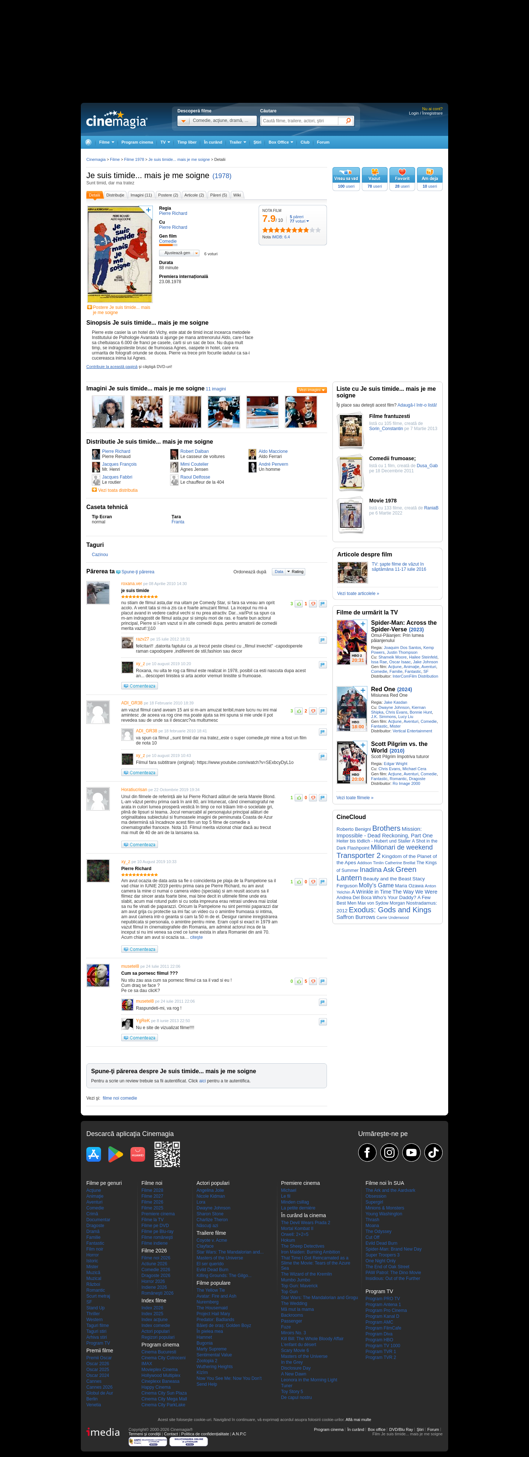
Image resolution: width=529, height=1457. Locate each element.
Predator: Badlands (215, 1319)
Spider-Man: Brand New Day (394, 1249)
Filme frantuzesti (389, 416)
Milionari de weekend (402, 847)
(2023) (416, 629)
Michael (288, 1190)
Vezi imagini (310, 389)
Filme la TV (152, 1219)
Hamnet (204, 1337)
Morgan (397, 903)
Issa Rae (379, 662)
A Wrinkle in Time (371, 892)
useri (346, 186)
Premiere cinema (158, 1213)
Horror (92, 1255)
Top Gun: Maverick (299, 1285)
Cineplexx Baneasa (160, 1381)
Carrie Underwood (393, 917)
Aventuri (428, 666)
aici (202, 1080)
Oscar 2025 (97, 1369)
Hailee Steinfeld (423, 657)
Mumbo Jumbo (295, 1280)
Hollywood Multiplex (160, 1375)
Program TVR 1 (381, 1351)
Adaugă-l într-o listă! (417, 405)
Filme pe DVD (155, 1225)
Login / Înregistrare (426, 113)
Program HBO (379, 1339)
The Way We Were (414, 892)
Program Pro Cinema (386, 1310)
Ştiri (257, 142)
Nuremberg (208, 1302)
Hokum (288, 1240)
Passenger (291, 1321)
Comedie (379, 671)
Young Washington (384, 1213)
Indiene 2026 (154, 1287)
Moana (372, 1225)
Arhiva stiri (96, 1337)
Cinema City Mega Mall (164, 1399)
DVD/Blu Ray (401, 1429)
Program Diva (379, 1334)
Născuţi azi (207, 1225)
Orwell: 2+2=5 (295, 1234)
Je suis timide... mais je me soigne (147, 175)
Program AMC (379, 1322)
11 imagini (216, 389)
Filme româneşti (157, 1237)
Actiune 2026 (154, 1263)
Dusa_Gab (427, 465)
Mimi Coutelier (194, 464)
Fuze (286, 1327)
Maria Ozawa (409, 885)
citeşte (196, 937)
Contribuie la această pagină (111, 366)
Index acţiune (154, 1319)
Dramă (93, 1231)
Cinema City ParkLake (163, 1404)
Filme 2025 (152, 1208)
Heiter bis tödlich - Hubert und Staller (374, 841)
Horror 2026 (153, 1281)
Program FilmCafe (383, 1328)
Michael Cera (415, 769)
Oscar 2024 (97, 1375)
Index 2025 (152, 1313)
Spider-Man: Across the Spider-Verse (404, 626)
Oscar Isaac (400, 662)
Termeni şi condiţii (145, 1434)
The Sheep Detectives (302, 1246)
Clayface (205, 1246)
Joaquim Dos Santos (402, 647)
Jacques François (119, 464)
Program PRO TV (383, 1298)
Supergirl (374, 1202)
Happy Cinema (155, 1387)
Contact (171, 1434)
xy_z (140, 663)
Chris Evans (396, 712)
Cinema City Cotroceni (163, 1357)
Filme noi (151, 1183)
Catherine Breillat (400, 863)
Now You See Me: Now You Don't (229, 1378)
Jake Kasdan (395, 702)
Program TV (98, 1343)
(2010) (396, 751)
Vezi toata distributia (117, 490)
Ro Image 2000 (406, 783)
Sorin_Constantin (386, 428)
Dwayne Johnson (393, 707)
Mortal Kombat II (297, 1228)
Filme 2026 (152, 1202)
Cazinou (100, 554)
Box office (376, 1429)
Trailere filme (211, 1233)
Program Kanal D (382, 1316)
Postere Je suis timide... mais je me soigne (121, 310)
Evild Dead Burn (212, 1269)
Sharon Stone (210, 1213)
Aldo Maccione (273, 451)
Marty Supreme (212, 1349)
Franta (178, 521)
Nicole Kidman (211, 1196)
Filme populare (214, 1283)
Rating (297, 571)
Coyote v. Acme (212, 1240)
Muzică (93, 1272)
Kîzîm (202, 1372)
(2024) (404, 689)
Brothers (386, 828)
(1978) (221, 176)
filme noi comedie (120, 1098)
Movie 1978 (383, 501)
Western (94, 1319)
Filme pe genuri (104, 1183)
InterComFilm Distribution (415, 676)
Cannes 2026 (99, 1387)
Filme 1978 (134, 159)
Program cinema (137, 142)
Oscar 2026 (97, 1363)
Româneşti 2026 (157, 1293)
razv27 (142, 639)
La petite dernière (298, 1208)
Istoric (92, 1260)
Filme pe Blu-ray (157, 1231)
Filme (115, 159)
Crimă (92, 1213)
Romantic (398, 778)
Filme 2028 (152, 1190)
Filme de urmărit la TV (367, 612)
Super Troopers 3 (383, 1255)
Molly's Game (376, 885)
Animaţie (412, 666)
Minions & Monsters (385, 1208)
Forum (323, 142)
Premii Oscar (99, 1357)
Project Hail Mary (213, 1313)
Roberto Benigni (354, 829)
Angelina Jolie (210, 1190)
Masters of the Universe (220, 1258)
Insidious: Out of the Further (393, 1278)
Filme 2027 (152, 1196)
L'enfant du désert (298, 1344)
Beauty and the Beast (387, 878)
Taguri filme (97, 1325)
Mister (395, 726)
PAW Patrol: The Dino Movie (393, 1272)
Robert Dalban (194, 451)
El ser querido (210, 1263)
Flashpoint (358, 848)
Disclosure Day (296, 1368)
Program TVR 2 (381, 1357)
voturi (297, 221)
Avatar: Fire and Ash (217, 1296)
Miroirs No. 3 (293, 1332)
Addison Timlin (370, 863)
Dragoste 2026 (155, 1275)
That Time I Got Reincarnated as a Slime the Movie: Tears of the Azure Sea (315, 1263)
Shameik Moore (392, 657)
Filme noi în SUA (385, 1183)
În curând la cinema (303, 1215)
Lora (201, 1202)
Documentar (98, 1219)
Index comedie (155, 1325)
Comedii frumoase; (392, 458)
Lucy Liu (405, 716)
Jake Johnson (425, 662)
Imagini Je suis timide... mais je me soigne (145, 388)
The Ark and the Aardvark (390, 1190)
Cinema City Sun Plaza (164, 1393)
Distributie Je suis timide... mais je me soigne (149, 442)
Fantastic (413, 671)
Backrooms (292, 1315)
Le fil (285, 1196)
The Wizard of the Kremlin (306, 1274)
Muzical (93, 1278)
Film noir (94, 1249)
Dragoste (417, 778)
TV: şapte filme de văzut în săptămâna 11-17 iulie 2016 (399, 567)
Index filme (153, 1300)
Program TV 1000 (383, 1345)
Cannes (93, 1381)
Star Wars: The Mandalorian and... (230, 1252)
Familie (395, 671)
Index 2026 (152, 1307)
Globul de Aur (99, 1393)
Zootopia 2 (207, 1360)
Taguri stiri (96, 1331)
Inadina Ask (377, 869)
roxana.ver (131, 583)
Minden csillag (295, 1202)
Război (93, 1284)
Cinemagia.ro (117, 119)
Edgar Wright (395, 763)
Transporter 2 (359, 855)
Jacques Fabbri (117, 477)
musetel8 (130, 966)
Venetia (93, 1404)
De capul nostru (296, 1397)
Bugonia (205, 1343)
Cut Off (372, 1237)
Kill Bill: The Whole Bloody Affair (312, 1338)
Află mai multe (358, 1419)
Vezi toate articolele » (358, 593)
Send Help (207, 1384)
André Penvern (273, 464)
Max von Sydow (373, 903)
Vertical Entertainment (412, 731)
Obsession (376, 1196)
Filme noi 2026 (155, 1258)
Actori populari (155, 1331)
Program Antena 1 (383, 1304)
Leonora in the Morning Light (309, 1379)
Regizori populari (157, 1337)
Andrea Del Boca (354, 897)
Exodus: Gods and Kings (390, 910)
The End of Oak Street (387, 1266)
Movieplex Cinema (159, 1369)
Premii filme (99, 1350)
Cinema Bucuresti (158, 1352)
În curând (213, 142)
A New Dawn (293, 1374)
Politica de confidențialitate (205, 1434)
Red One (383, 689)
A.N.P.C (239, 1434)
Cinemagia (96, 159)
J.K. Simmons (383, 716)
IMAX (146, 1363)
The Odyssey (379, 1231)
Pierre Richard (116, 451)
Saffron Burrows (356, 917)
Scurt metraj (98, 1296)
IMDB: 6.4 (281, 237)
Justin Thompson (402, 652)
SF (426, 671)
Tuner (286, 1385)
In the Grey (292, 1362)
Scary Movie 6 (295, 1350)
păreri (296, 216)
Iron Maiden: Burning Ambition (310, 1252)
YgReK (143, 1020)
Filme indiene (154, 1243)
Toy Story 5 (292, 1391)
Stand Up (95, 1307)
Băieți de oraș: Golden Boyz (224, 1325)
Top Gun (289, 1291)
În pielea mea (210, 1331)
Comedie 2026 (155, 1269)
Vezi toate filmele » (355, 797)
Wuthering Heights (215, 1366)
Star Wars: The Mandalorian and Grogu (319, 1297)
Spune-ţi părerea (138, 571)
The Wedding (294, 1303)
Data (279, 571)
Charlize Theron (212, 1219)
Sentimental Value (214, 1354)
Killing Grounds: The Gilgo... (224, 1275)
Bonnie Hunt (421, 712)
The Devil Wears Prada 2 (305, 1222)
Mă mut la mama (297, 1309)
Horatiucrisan (134, 789)
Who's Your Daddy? (395, 897)
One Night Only (381, 1260)
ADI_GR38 (132, 703)
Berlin (92, 1399)
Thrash (372, 1219)
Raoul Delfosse (195, 477)
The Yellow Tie (211, 1290)
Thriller (93, 1313)
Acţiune (395, 666)
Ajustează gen (177, 252)
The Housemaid (212, 1307)
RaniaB (431, 508)
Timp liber (187, 142)
